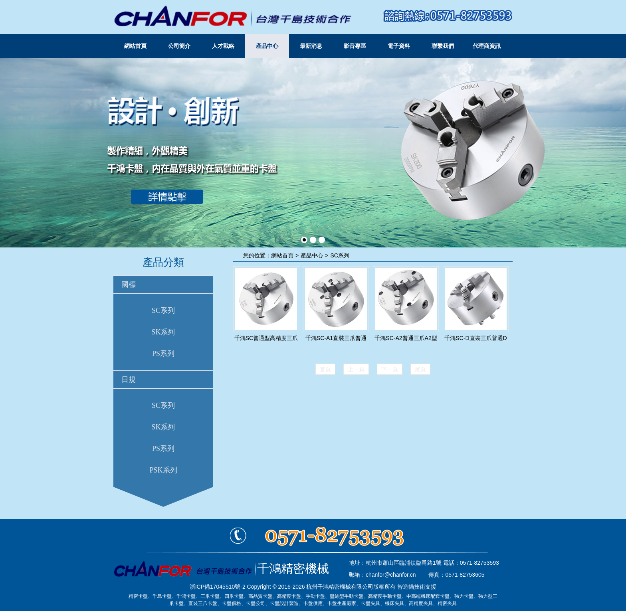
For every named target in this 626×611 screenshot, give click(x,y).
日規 (128, 380)
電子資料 (399, 46)
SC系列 (163, 310)
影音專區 (355, 46)
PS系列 (163, 354)
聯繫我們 (443, 46)
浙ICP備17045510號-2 (218, 586)
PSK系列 (163, 470)
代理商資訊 (487, 46)
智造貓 (405, 586)
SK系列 (163, 332)
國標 (128, 285)
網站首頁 (135, 46)
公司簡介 (179, 46)
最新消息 (311, 46)
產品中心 (267, 46)
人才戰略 (223, 46)
